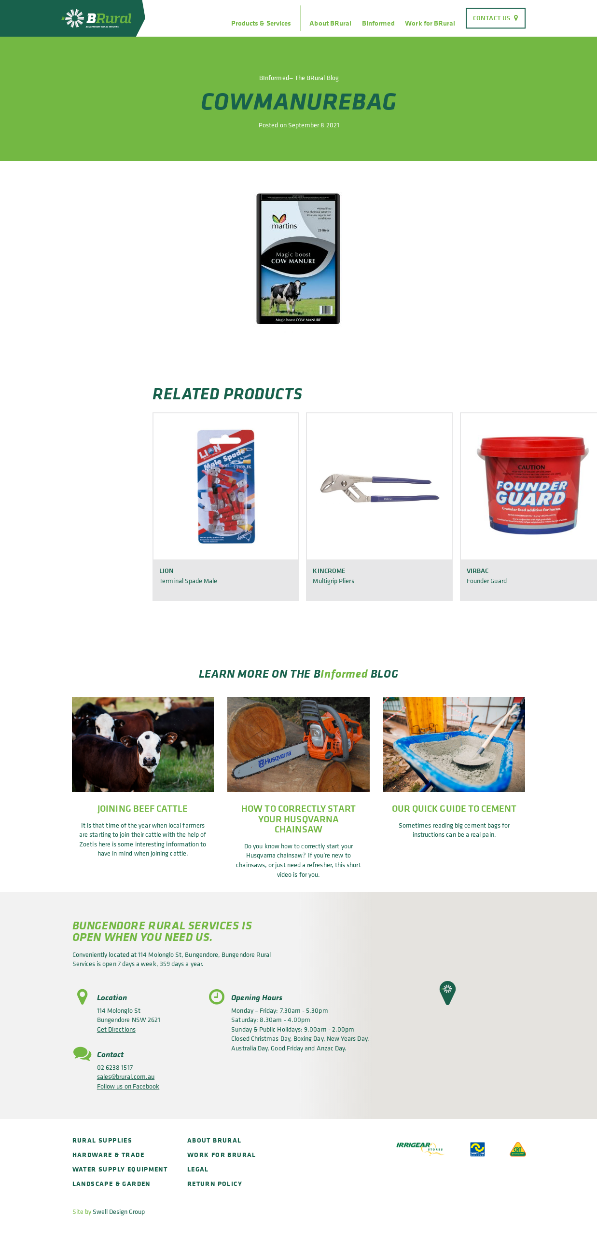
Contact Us (492, 18)
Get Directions (116, 1029)
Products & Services (261, 23)
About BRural (330, 23)
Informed (344, 673)
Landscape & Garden (111, 1183)
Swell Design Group (119, 1211)
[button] (447, 993)
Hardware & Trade (108, 1154)
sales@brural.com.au (125, 1076)
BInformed (378, 23)
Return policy (214, 1183)
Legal (198, 1168)
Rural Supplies (102, 1139)
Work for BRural (430, 23)
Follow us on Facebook (128, 1085)
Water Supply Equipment (120, 1168)
